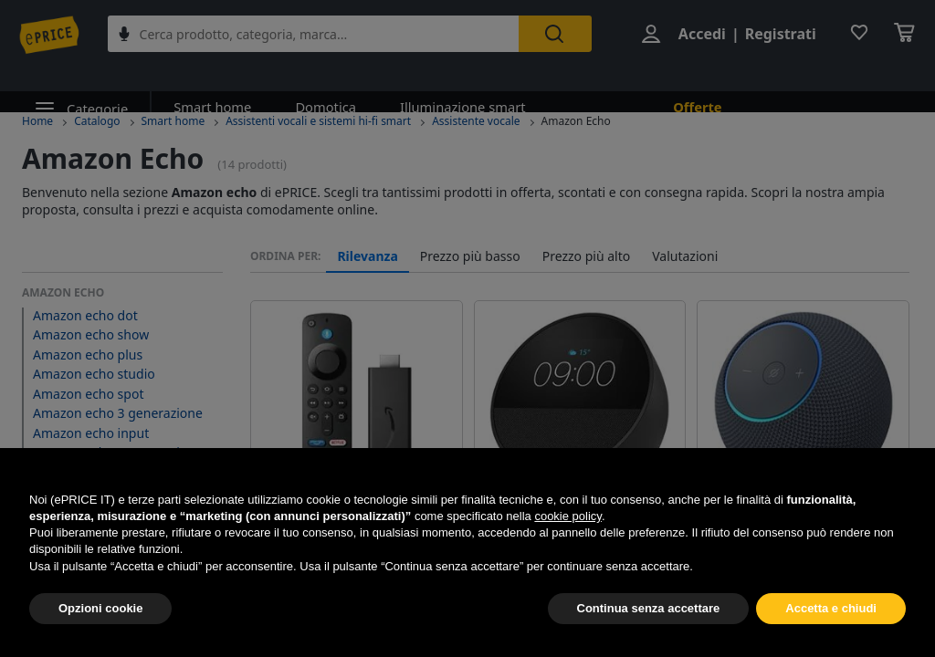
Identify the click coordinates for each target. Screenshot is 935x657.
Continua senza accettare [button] (648, 608)
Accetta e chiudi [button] (831, 608)
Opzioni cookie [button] (100, 608)
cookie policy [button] (567, 516)
